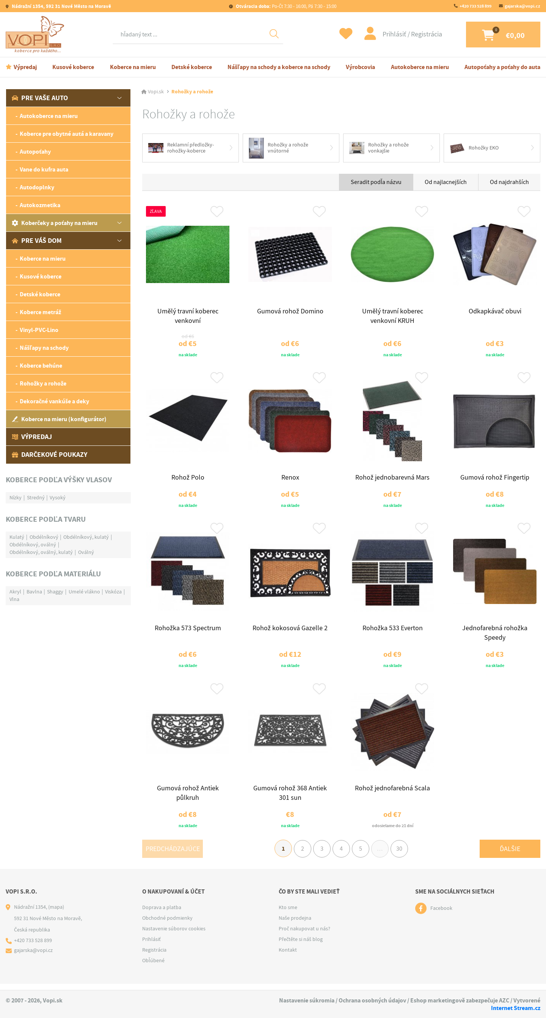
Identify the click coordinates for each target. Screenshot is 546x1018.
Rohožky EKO (474, 148)
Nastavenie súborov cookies (174, 934)
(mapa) (56, 913)
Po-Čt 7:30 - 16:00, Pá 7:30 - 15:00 (285, 6)
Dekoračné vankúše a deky (54, 401)
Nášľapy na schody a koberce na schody (279, 67)
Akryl (15, 591)
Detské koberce (191, 67)
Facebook (441, 914)
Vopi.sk (156, 92)
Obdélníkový (44, 536)
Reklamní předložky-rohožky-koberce (181, 148)
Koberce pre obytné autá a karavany (66, 134)
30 (402, 855)
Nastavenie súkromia (306, 1001)
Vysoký (58, 497)
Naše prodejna (295, 924)
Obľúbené (153, 966)
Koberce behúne (41, 366)
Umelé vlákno (84, 591)
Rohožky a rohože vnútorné (278, 148)
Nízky (15, 497)
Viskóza (113, 591)
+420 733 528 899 (475, 6)
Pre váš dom (37, 240)
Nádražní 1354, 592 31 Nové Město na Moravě (61, 6)
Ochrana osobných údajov (372, 1001)
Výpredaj (25, 67)
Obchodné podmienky (167, 924)
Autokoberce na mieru (420, 67)
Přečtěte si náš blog (301, 945)
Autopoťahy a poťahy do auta (502, 67)
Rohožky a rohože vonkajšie (379, 148)
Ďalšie (510, 854)
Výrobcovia (360, 67)
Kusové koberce (73, 67)
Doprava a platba (161, 913)
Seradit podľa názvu (376, 182)
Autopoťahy (35, 152)
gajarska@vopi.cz (522, 6)
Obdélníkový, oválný (32, 544)
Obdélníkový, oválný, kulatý (41, 552)
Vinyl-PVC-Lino (39, 330)
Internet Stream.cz (515, 1008)
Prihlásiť (389, 34)
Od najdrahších (509, 182)
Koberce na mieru (133, 67)
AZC (504, 1001)
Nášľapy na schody (44, 348)
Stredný (36, 497)
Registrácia (420, 34)
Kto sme (288, 913)
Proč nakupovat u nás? (304, 934)
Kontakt (288, 956)
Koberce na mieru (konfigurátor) (59, 419)
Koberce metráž (40, 312)
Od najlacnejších (446, 182)
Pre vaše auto (40, 97)
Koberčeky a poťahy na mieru (54, 223)
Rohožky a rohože (43, 383)
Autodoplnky (37, 187)
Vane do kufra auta (44, 169)
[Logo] (37, 34)
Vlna (14, 599)
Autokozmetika (40, 205)
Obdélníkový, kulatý (86, 536)
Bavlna (34, 591)
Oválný (86, 552)
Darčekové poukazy (49, 454)
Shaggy (55, 591)
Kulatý (16, 536)
